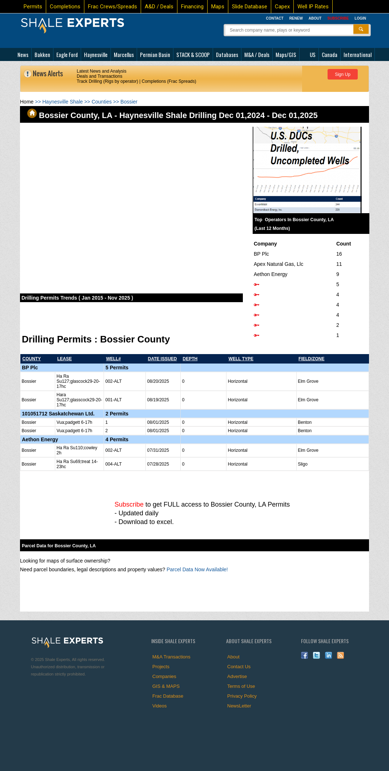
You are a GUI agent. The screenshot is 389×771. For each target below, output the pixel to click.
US (313, 54)
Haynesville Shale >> (67, 102)
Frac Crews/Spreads (112, 6)
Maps (217, 6)
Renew (296, 18)
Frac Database (167, 696)
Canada (329, 54)
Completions (65, 6)
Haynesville (96, 54)
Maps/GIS (286, 54)
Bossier (128, 102)
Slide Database (249, 6)
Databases (227, 54)
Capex (282, 6)
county (32, 358)
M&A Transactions (171, 657)
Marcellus (124, 54)
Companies (164, 676)
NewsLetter (239, 706)
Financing (192, 6)
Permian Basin (155, 54)
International (358, 54)
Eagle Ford (67, 54)
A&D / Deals (159, 6)
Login (360, 18)
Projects (160, 666)
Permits (33, 6)
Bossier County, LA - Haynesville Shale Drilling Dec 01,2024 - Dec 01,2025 (172, 115)
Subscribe (129, 504)
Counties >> (106, 102)
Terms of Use (241, 686)
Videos (159, 706)
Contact (274, 18)
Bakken (42, 54)
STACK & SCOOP (193, 54)
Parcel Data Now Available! (197, 569)
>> (31, 102)
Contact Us (238, 666)
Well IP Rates (313, 6)
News (22, 54)
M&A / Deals (256, 54)
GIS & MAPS (166, 686)
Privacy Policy (242, 696)
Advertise (237, 676)
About (315, 18)
